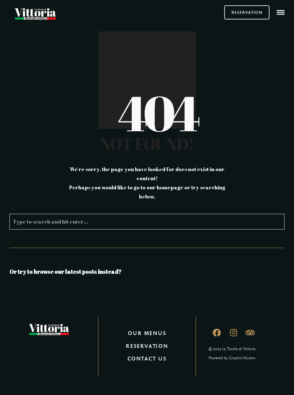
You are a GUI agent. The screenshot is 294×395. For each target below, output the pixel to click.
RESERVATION (247, 12)
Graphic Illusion (242, 358)
